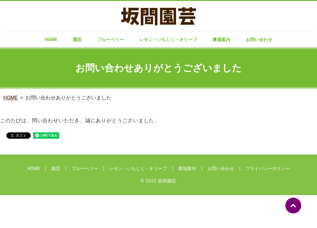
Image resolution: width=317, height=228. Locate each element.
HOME (51, 39)
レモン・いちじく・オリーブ (168, 39)
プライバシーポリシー (267, 168)
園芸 (77, 39)
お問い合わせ (259, 39)
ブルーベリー (110, 39)
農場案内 (221, 39)
